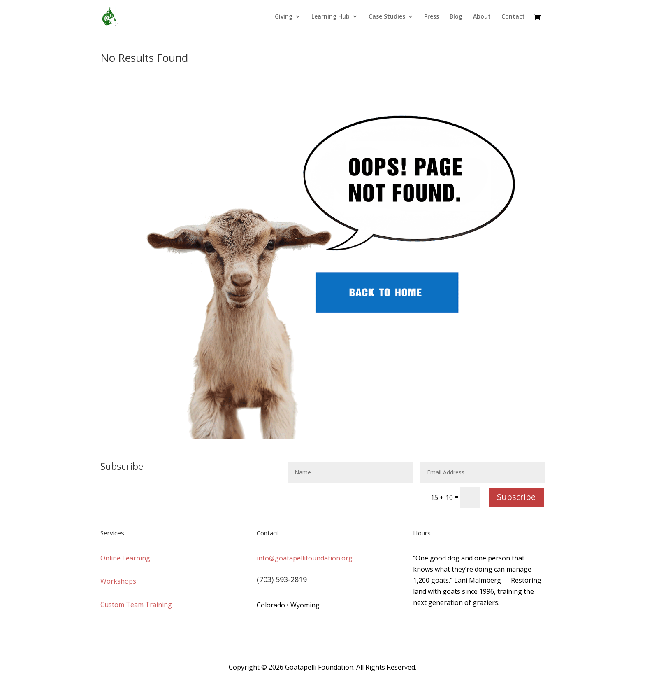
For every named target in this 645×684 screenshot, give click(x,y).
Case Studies (387, 17)
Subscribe (516, 496)
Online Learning (125, 558)
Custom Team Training (136, 604)
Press (431, 17)
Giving (283, 17)
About (482, 17)
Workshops (118, 581)
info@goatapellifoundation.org (305, 558)
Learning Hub (330, 17)
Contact (513, 17)
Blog (456, 17)
